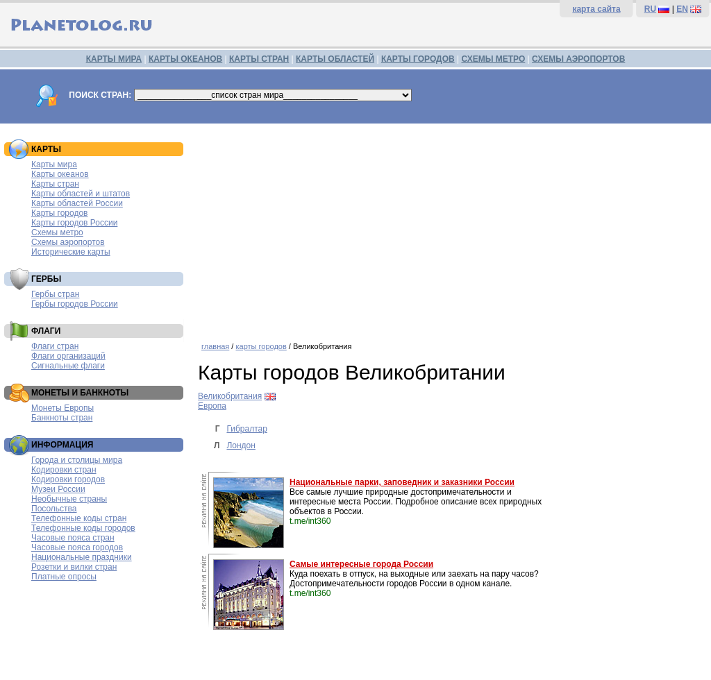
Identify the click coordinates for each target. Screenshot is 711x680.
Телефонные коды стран (78, 518)
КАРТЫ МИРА (114, 59)
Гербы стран (55, 294)
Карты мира (54, 164)
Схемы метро (57, 232)
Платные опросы (64, 576)
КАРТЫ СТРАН (259, 59)
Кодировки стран (64, 470)
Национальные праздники (81, 557)
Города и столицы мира (76, 460)
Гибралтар (246, 429)
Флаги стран (54, 346)
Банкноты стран (61, 418)
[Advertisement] (451, 227)
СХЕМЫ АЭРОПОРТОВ (578, 59)
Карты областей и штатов (80, 193)
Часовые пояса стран (73, 538)
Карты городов (59, 213)
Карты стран (55, 184)
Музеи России (58, 489)
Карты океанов (60, 174)
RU (650, 9)
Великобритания (230, 396)
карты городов (260, 346)
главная (215, 346)
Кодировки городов (68, 479)
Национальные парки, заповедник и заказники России (402, 482)
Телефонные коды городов (83, 528)
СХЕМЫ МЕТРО (493, 59)
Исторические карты (70, 252)
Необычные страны (69, 499)
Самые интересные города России (361, 564)
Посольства (54, 508)
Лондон (240, 445)
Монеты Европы (62, 408)
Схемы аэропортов (68, 242)
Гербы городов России (74, 304)
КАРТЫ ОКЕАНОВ (185, 59)
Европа (212, 406)
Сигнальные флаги (68, 366)
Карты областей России (77, 203)
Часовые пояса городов (77, 547)
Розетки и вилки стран (74, 567)
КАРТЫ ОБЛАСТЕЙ (335, 59)
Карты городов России (74, 223)
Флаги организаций (68, 356)
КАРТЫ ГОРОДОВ (418, 59)
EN (682, 9)
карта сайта (596, 9)
